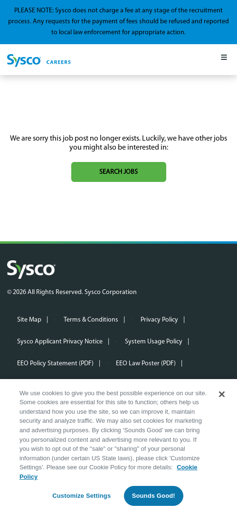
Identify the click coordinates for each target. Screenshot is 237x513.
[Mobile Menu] (224, 60)
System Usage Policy (153, 341)
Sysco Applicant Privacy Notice (60, 341)
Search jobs (118, 172)
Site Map (29, 319)
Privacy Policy (159, 319)
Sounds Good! (153, 499)
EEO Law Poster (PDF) (146, 363)
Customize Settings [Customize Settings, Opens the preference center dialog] (81, 499)
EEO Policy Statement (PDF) (55, 363)
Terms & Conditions (91, 319)
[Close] (221, 397)
